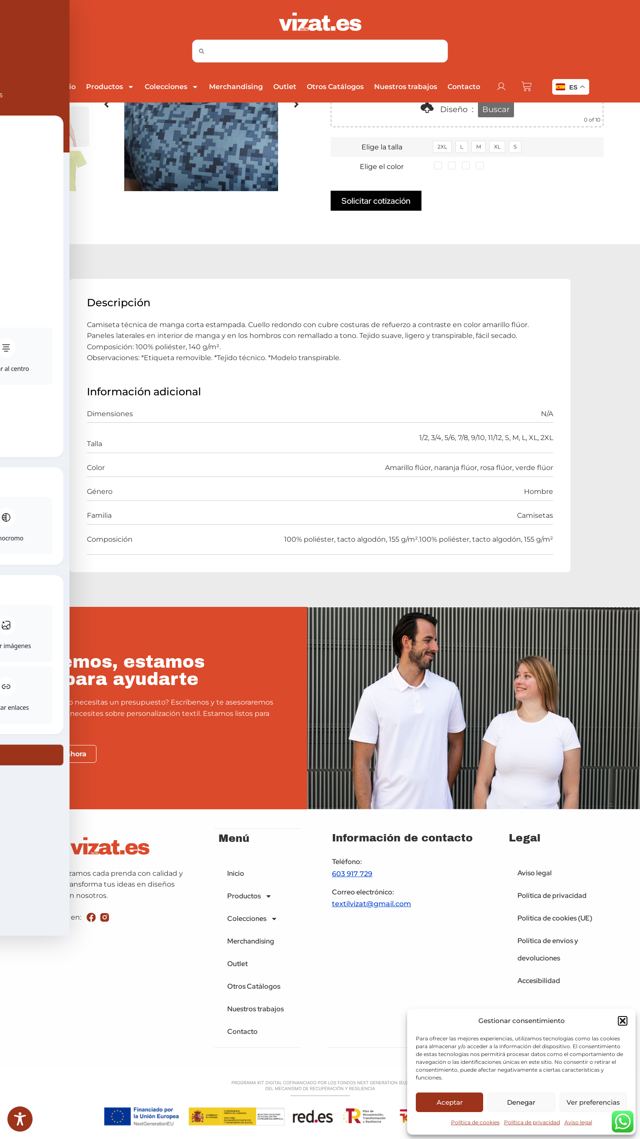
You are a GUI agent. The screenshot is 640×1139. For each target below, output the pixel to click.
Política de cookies (475, 1122)
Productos (110, 87)
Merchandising (236, 87)
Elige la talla (381, 147)
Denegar (521, 1102)
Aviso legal (578, 1122)
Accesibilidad (538, 981)
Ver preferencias (593, 1102)
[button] (622, 1020)
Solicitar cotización (376, 200)
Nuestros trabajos (405, 87)
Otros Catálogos (335, 87)
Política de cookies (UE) (554, 918)
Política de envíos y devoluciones (547, 950)
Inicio (66, 87)
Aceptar (450, 1102)
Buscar (496, 109)
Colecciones (172, 87)
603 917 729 (352, 874)
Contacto (464, 87)
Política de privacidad (532, 1122)
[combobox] (320, 51)
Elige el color (382, 166)
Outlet (284, 87)
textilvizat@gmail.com (371, 904)
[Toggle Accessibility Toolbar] (20, 1119)
